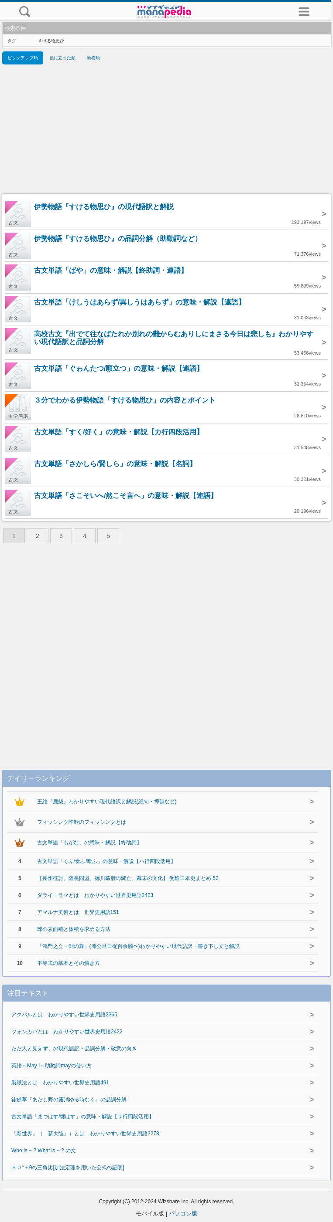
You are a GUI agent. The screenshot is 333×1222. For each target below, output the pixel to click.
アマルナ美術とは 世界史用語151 (78, 912)
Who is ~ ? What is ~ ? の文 (43, 1151)
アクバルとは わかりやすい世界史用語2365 (64, 1015)
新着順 (93, 57)
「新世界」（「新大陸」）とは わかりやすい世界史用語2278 (85, 1134)
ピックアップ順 (22, 57)
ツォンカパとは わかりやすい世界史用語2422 (67, 1032)
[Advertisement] (166, 131)
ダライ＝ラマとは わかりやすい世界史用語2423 (95, 895)
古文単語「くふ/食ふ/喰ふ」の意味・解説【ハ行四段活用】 (106, 861)
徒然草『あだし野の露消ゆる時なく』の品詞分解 (69, 1100)
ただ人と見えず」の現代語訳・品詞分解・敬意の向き (74, 1049)
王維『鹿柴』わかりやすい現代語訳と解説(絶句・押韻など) (107, 802)
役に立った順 (62, 57)
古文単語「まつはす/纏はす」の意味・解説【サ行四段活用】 (82, 1117)
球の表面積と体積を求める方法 (73, 929)
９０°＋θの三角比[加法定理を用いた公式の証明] (67, 1167)
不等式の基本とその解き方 (68, 963)
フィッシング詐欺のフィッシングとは (81, 822)
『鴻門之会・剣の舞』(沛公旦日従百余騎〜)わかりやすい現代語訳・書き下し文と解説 (138, 946)
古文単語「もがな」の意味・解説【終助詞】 (89, 842)
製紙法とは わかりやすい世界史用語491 (60, 1083)
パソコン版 (183, 1213)
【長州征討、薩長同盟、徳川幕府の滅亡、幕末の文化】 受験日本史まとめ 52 (128, 878)
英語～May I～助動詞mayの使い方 (51, 1066)
